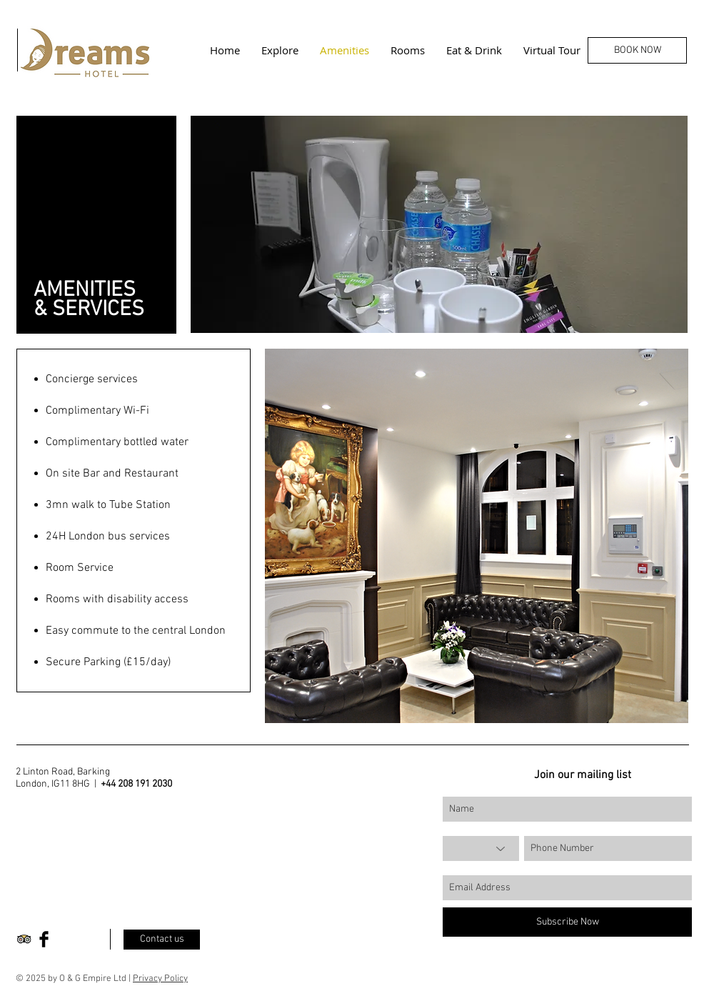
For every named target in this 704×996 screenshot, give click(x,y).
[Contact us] (162, 940)
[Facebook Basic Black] (44, 939)
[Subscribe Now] (567, 922)
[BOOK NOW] (637, 50)
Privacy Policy (160, 979)
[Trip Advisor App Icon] (24, 939)
